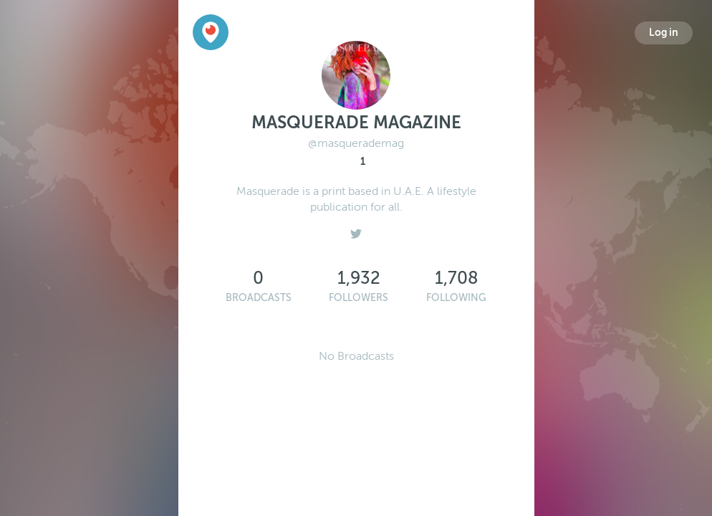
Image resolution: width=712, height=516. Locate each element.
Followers (358, 297)
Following (456, 297)
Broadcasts (259, 297)
